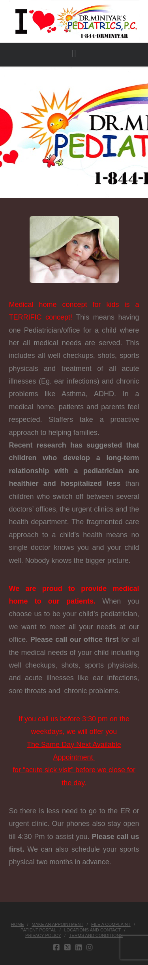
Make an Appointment (57, 924)
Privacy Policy (43, 935)
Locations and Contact (92, 929)
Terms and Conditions (96, 935)
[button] (74, 53)
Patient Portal (38, 929)
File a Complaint (111, 924)
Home (17, 924)
